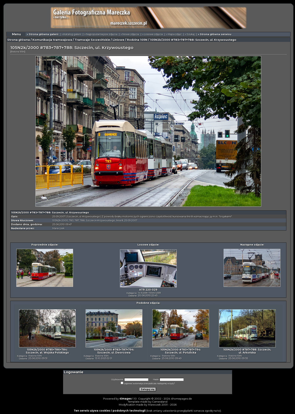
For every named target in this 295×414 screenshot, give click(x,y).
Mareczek (58, 228)
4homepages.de (181, 398)
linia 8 (119, 220)
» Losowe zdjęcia (152, 34)
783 (71, 220)
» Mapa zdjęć (174, 34)
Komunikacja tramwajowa (52, 40)
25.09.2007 (130, 220)
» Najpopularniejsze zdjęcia (101, 34)
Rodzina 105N (137, 40)
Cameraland (159, 401)
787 (77, 220)
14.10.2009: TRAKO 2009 (149, 293)
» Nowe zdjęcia (130, 34)
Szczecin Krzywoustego (100, 220)
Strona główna (18, 40)
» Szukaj (190, 34)
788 (82, 220)
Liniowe (118, 40)
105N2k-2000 (60, 220)
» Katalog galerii (71, 34)
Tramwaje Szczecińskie (92, 40)
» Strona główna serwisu (214, 34)
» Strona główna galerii (42, 34)
